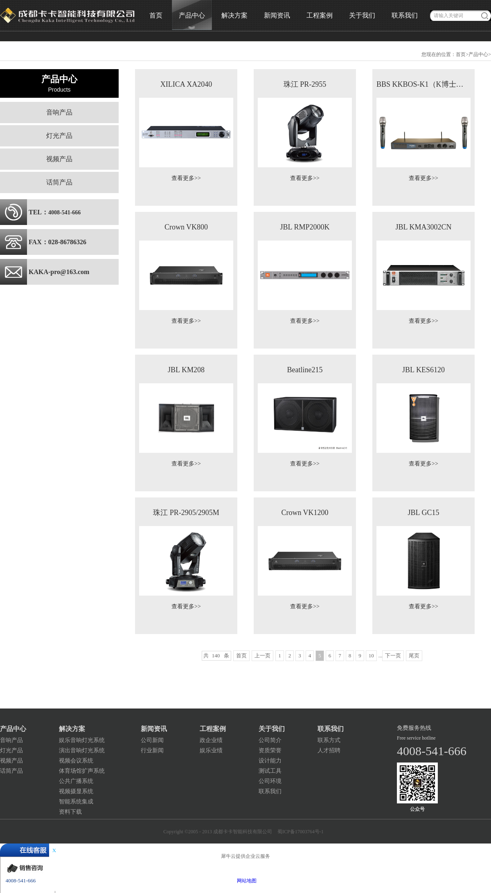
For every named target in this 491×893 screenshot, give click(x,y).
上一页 (262, 655)
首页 (155, 15)
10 (371, 655)
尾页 (414, 655)
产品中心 (478, 54)
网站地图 (245, 881)
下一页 (393, 655)
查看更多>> (186, 178)
